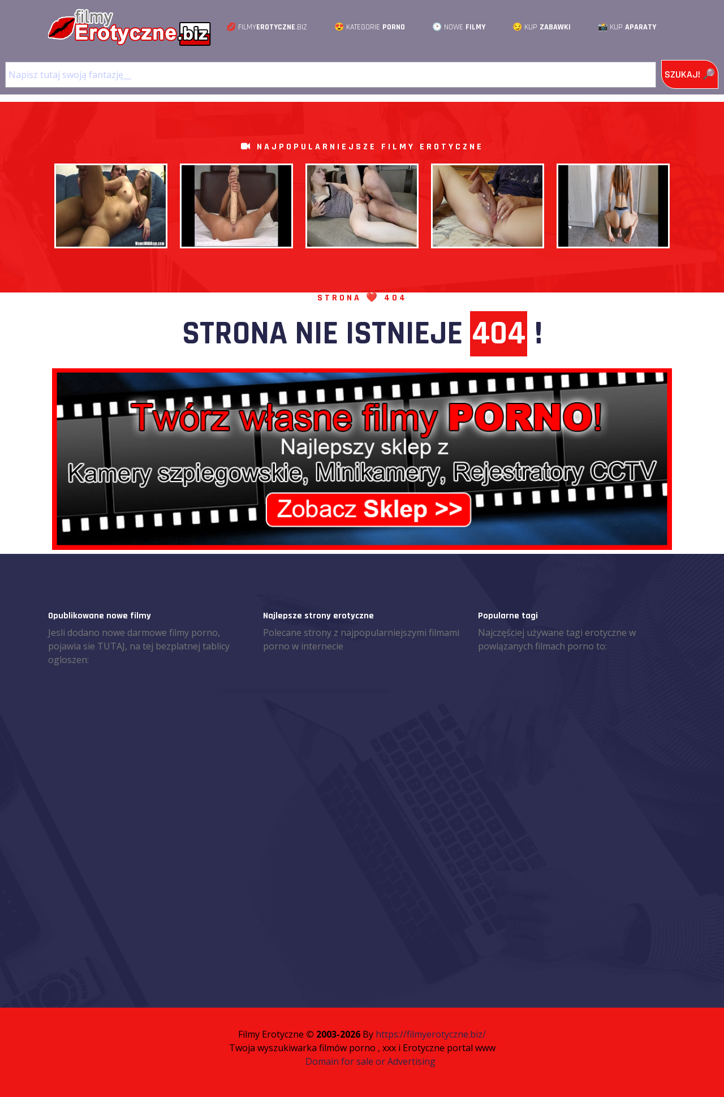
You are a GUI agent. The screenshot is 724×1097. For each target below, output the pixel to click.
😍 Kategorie (369, 27)
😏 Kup (541, 27)
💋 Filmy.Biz (266, 27)
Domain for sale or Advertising (370, 1061)
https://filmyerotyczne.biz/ (431, 1034)
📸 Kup (627, 27)
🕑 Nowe (458, 27)
